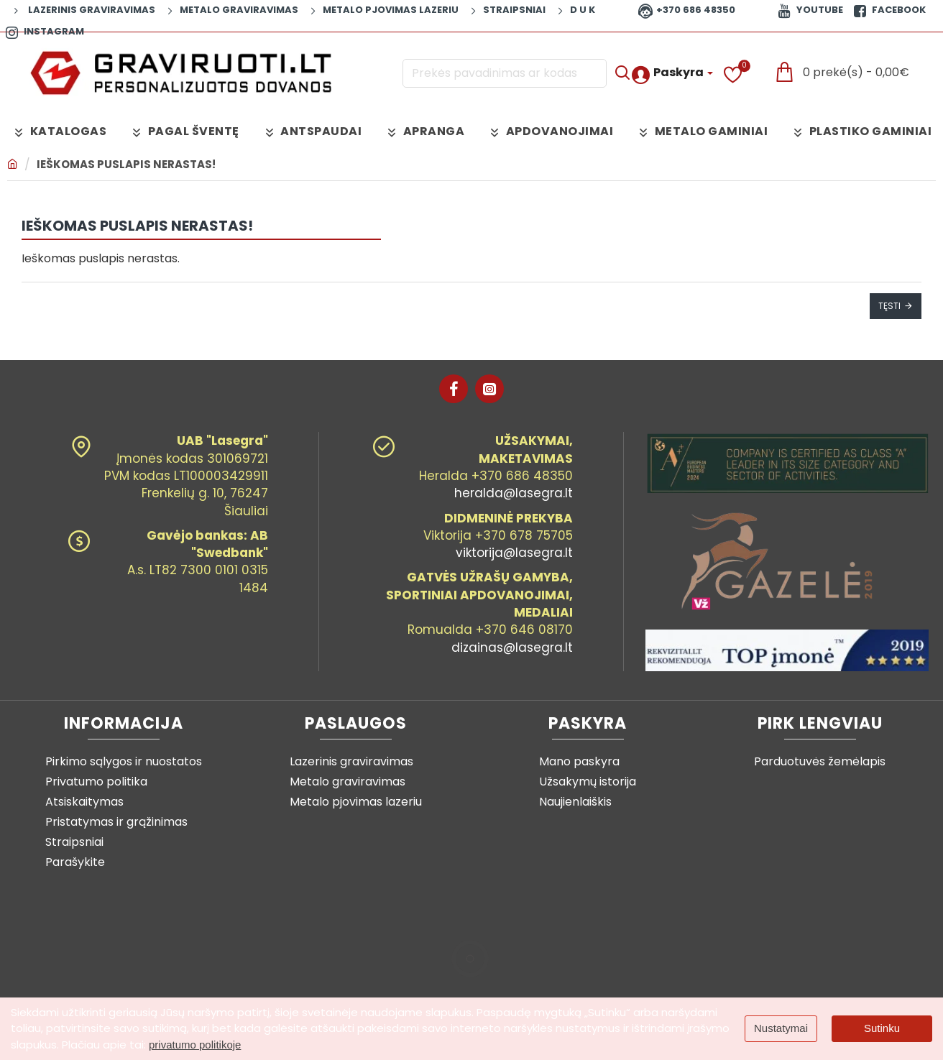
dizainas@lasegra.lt (512, 647)
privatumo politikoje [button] (195, 1044)
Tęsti (889, 306)
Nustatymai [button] (781, 1028)
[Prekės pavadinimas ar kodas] (622, 73)
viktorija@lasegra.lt (514, 552)
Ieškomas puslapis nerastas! (126, 164)
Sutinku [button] (882, 1028)
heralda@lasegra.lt (513, 493)
